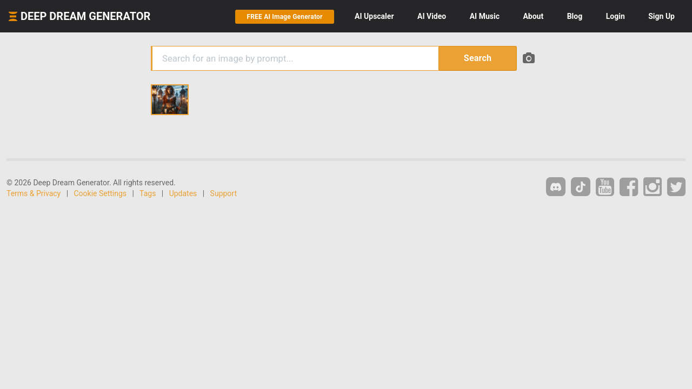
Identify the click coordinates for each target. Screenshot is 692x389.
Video (431, 16)
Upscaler (374, 16)
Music (485, 16)
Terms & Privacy (33, 193)
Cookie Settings (100, 193)
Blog (575, 16)
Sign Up (661, 16)
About (533, 16)
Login (615, 16)
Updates (183, 193)
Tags (147, 193)
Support (223, 193)
